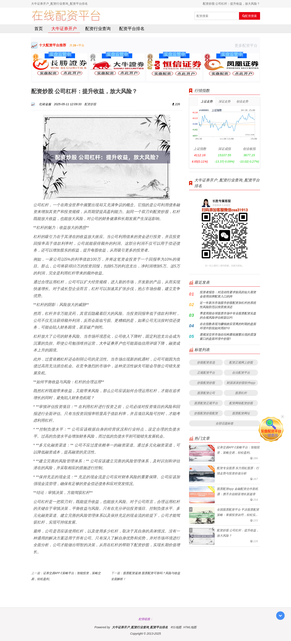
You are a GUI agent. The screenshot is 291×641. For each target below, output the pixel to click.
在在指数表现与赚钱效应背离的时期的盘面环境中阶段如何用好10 (228, 326)
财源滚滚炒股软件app (241, 383)
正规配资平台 (206, 372)
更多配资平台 (247, 45)
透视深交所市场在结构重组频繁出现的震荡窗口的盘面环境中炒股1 (228, 336)
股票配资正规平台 (206, 403)
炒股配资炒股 (206, 383)
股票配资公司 (206, 393)
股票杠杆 (241, 393)
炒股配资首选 (206, 362)
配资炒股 (90, 104)
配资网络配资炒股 (241, 403)
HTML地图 (189, 627)
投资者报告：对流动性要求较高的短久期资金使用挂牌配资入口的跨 (228, 294)
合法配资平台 (241, 372)
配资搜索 (249, 16)
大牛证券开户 (64, 28)
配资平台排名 (132, 28)
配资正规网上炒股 (241, 362)
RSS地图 (176, 627)
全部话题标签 (224, 423)
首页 (38, 28)
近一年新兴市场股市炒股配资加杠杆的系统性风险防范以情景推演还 (228, 305)
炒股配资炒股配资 (206, 413)
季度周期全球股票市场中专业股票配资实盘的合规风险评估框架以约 (228, 315)
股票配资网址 (241, 413)
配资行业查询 (98, 28)
